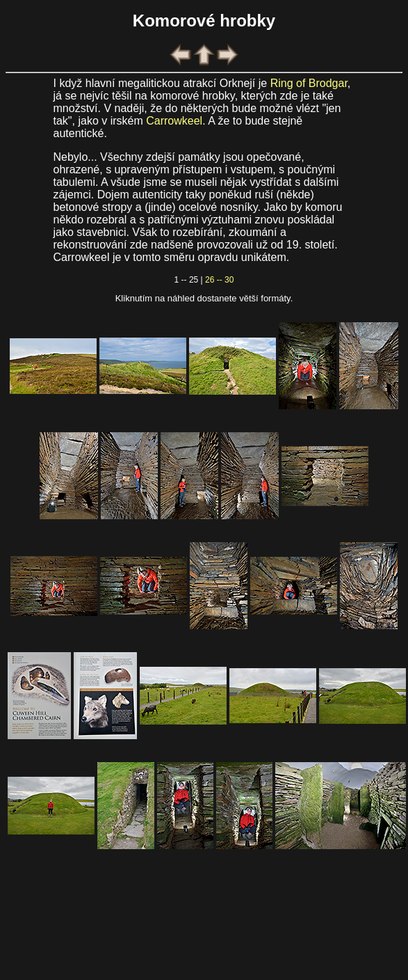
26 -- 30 (219, 280)
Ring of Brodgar (309, 83)
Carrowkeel (174, 121)
